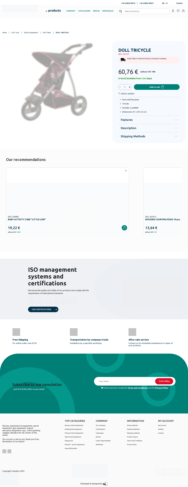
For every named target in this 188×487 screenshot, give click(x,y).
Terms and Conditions (138, 388)
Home (4, 33)
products (54, 10)
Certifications (100, 429)
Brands (98, 437)
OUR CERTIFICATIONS (41, 309)
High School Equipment (73, 437)
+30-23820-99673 (146, 3)
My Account (162, 425)
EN (163, 3)
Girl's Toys (15, 33)
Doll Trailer (47, 33)
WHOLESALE (107, 11)
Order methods (132, 425)
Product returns (132, 437)
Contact (179, 3)
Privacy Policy (161, 388)
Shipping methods (133, 433)
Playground (69, 440)
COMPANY (70, 11)
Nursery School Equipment (74, 425)
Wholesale (99, 444)
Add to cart (155, 87)
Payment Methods (133, 429)
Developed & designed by (94, 484)
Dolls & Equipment (31, 33)
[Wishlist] (127, 94)
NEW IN (96, 11)
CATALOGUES (84, 11)
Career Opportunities (103, 440)
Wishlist (161, 429)
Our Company (100, 425)
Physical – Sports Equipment (75, 444)
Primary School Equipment (74, 433)
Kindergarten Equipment (73, 429)
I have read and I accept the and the (134, 388)
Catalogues (100, 433)
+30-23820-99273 (128, 3)
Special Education (71, 448)
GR (167, 3)
